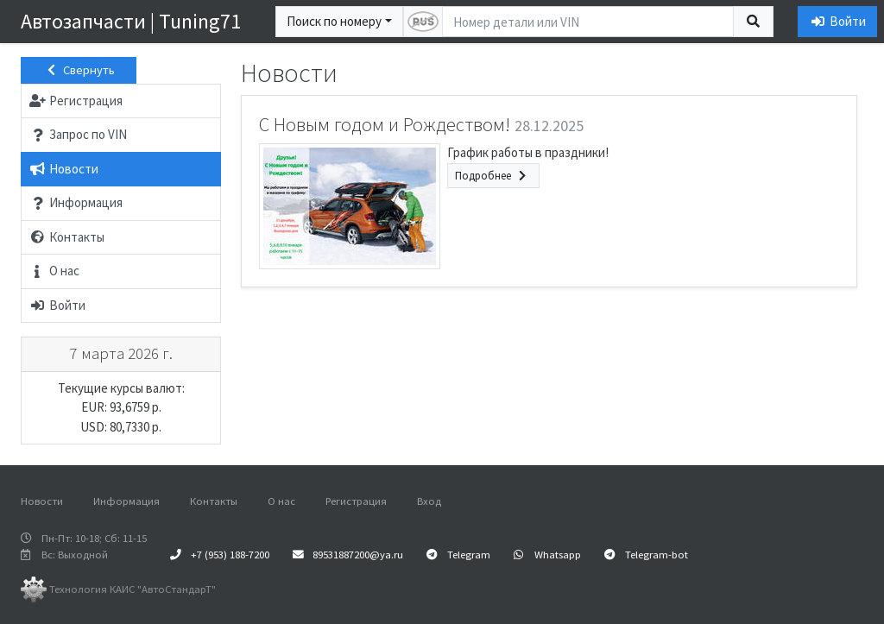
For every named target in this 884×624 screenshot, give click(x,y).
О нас (281, 500)
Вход (429, 500)
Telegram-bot (646, 554)
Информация (126, 500)
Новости (42, 500)
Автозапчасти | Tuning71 (131, 21)
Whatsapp (547, 554)
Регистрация (356, 500)
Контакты (213, 500)
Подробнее (493, 175)
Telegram (458, 554)
